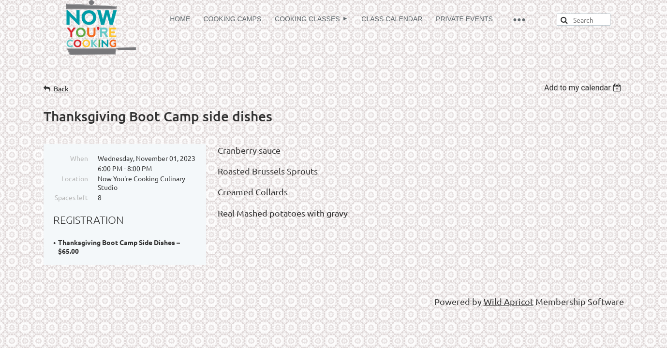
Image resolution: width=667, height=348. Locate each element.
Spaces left (71, 197)
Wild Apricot (509, 301)
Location (74, 178)
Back (61, 88)
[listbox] (584, 88)
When (79, 158)
